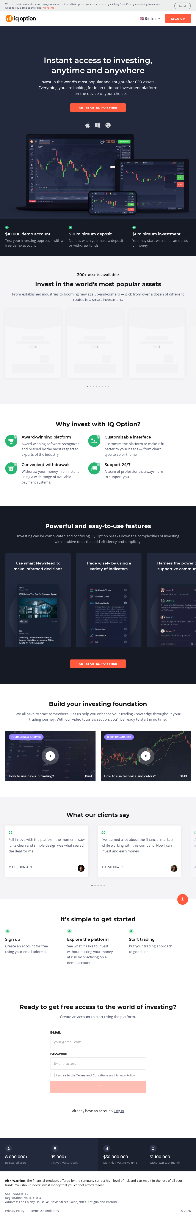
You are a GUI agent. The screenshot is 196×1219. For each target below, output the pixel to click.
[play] (50, 756)
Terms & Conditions (44, 1211)
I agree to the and (95, 1075)
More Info (48, 7)
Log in (119, 1111)
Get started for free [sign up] (98, 107)
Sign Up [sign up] (178, 19)
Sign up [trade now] (33, 368)
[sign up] (182, 899)
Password (58, 1054)
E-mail (55, 1032)
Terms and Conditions (92, 1075)
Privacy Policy (125, 1075)
